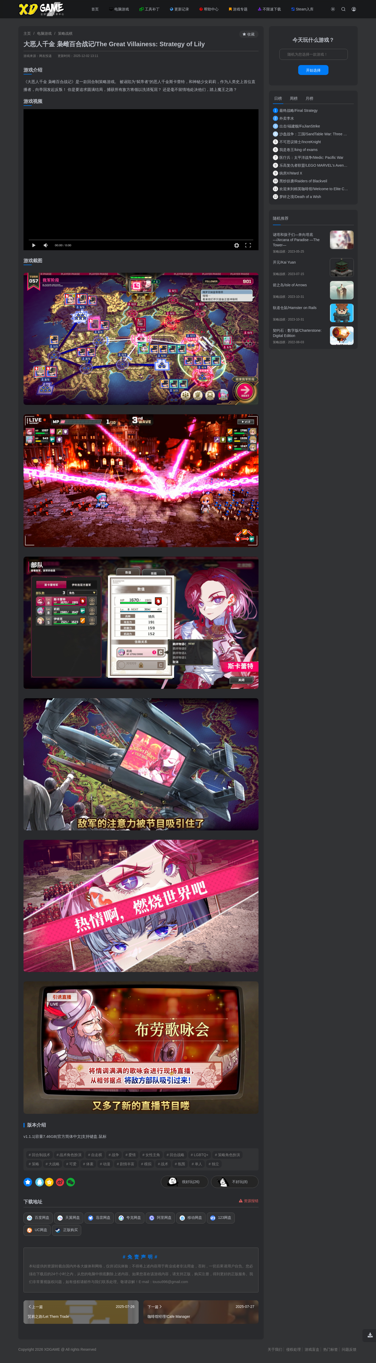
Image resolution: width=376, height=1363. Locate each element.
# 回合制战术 (39, 1155)
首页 (95, 9)
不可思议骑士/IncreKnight (297, 141)
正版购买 (66, 1230)
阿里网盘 (160, 1218)
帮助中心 (209, 9)
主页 (27, 33)
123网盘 (220, 1218)
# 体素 (88, 1164)
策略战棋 (65, 33)
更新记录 (179, 9)
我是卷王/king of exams (295, 149)
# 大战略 (53, 1164)
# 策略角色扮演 (227, 1155)
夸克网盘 (130, 1218)
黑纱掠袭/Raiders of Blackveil (300, 181)
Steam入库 (302, 9)
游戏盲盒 (312, 1349)
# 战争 (114, 1155)
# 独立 (214, 1164)
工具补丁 (149, 9)
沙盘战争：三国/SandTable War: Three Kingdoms (311, 134)
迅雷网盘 (99, 1218)
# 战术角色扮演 (69, 1155)
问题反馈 (349, 1349)
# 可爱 (71, 1164)
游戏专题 (238, 9)
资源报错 (248, 1201)
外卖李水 (283, 118)
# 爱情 (131, 1155)
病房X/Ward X (287, 173)
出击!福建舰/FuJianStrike (296, 126)
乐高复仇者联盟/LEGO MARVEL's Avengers (311, 165)
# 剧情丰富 (125, 1164)
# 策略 (34, 1164)
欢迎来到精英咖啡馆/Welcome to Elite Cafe (311, 188)
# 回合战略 (175, 1155)
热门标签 (330, 1349)
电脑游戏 (119, 9)
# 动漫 (105, 1164)
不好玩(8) (240, 1182)
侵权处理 (293, 1349)
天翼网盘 (68, 1218)
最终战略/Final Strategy (295, 110)
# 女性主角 (151, 1155)
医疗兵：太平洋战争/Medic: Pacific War (308, 157)
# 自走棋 (95, 1155)
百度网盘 (38, 1218)
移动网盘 (191, 1218)
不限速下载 (269, 9)
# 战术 (163, 1164)
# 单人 (197, 1164)
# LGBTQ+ (199, 1155)
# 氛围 (180, 1164)
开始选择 (313, 70)
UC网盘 (37, 1230)
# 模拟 (146, 1164)
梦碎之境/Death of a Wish (297, 196)
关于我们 (275, 1349)
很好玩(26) (190, 1182)
